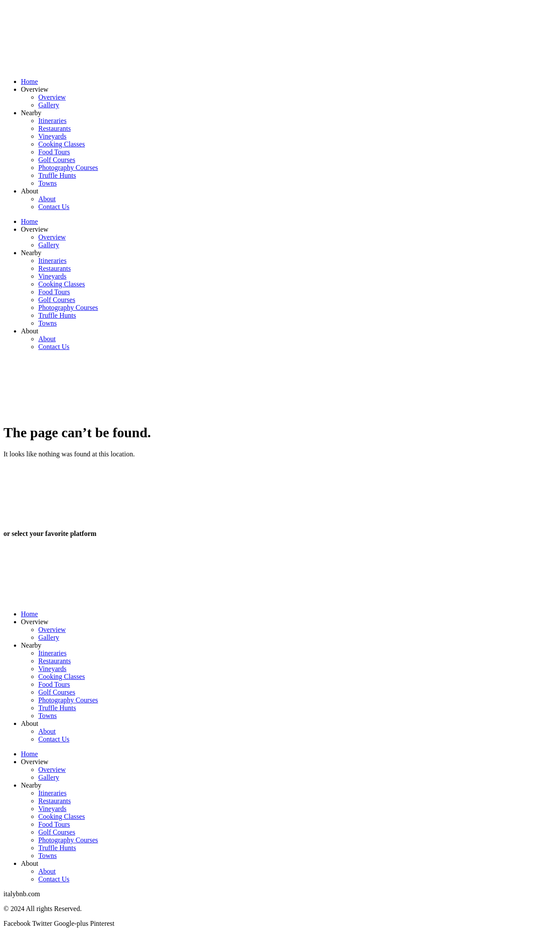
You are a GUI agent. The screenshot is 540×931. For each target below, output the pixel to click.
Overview (34, 89)
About (29, 191)
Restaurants (54, 128)
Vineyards (52, 136)
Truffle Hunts (57, 175)
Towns (47, 183)
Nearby (31, 112)
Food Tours (54, 152)
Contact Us (54, 206)
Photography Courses (68, 167)
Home (29, 81)
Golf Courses (56, 159)
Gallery (48, 105)
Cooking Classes (61, 144)
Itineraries (52, 120)
